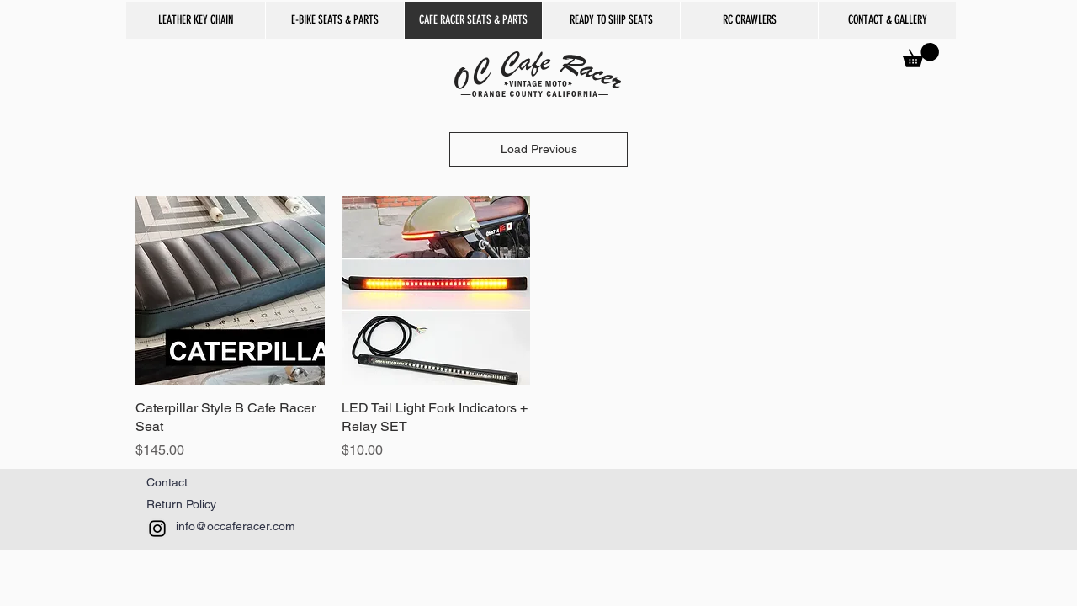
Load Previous (539, 149)
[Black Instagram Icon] (157, 529)
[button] (749, 20)
